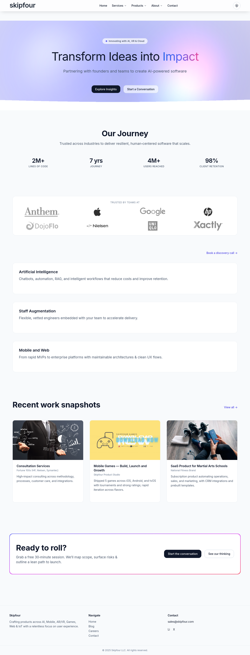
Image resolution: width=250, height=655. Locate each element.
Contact (172, 5)
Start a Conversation (140, 89)
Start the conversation (183, 553)
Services (119, 5)
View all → (231, 407)
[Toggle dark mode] (236, 5)
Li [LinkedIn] (169, 629)
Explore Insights (106, 89)
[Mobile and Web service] (125, 356)
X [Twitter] (174, 629)
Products (139, 5)
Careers (93, 631)
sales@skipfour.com (181, 621)
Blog (91, 626)
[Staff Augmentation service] (125, 317)
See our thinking (219, 553)
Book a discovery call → (222, 253)
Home (103, 5)
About (157, 5)
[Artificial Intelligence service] (125, 278)
